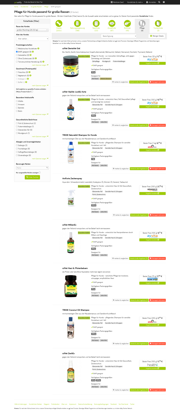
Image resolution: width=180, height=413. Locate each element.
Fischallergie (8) (23, 149)
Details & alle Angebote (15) (139, 258)
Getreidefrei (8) (22, 55)
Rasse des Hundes (23, 26)
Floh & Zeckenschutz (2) (26, 123)
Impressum (72, 404)
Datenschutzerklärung (85, 404)
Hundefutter (24, 7)
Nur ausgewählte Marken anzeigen (28, 173)
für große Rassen (36, 7)
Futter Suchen (32, 177)
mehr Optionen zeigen (39, 65)
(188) (77, 26)
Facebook (114, 404)
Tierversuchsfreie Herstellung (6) (29, 62)
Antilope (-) (21, 79)
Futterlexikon (55, 404)
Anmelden (151, 2)
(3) (158, 26)
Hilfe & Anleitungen (20, 404)
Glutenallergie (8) (23, 155)
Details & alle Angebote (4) (139, 169)
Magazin (46, 404)
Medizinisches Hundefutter (26, 49)
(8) (142, 26)
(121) (96, 26)
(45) (127, 26)
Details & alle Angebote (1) (139, 215)
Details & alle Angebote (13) (139, 82)
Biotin (19, 111)
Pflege (46, 7)
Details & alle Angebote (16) (139, 125)
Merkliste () (117, 2)
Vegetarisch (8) (22, 76)
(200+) (58, 26)
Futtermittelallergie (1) (25, 127)
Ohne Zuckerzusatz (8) (25, 58)
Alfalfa (19, 101)
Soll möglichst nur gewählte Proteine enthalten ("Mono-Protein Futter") (31, 90)
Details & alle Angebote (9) (139, 390)
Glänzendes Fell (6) (24, 130)
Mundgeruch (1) (23, 133)
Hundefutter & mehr (135, 2)
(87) (112, 26)
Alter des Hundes (22, 35)
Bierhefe (20, 108)
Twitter (132, 404)
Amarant (20, 104)
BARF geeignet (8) (23, 52)
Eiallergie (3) (21, 145)
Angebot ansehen (152, 63)
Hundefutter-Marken (35, 404)
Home (16, 7)
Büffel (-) (20, 82)
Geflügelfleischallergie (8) (26, 152)
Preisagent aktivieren (157, 82)
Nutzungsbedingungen (101, 404)
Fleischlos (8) (22, 72)
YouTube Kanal (123, 404)
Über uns (64, 404)
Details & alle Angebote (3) (139, 300)
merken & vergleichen (120, 82)
